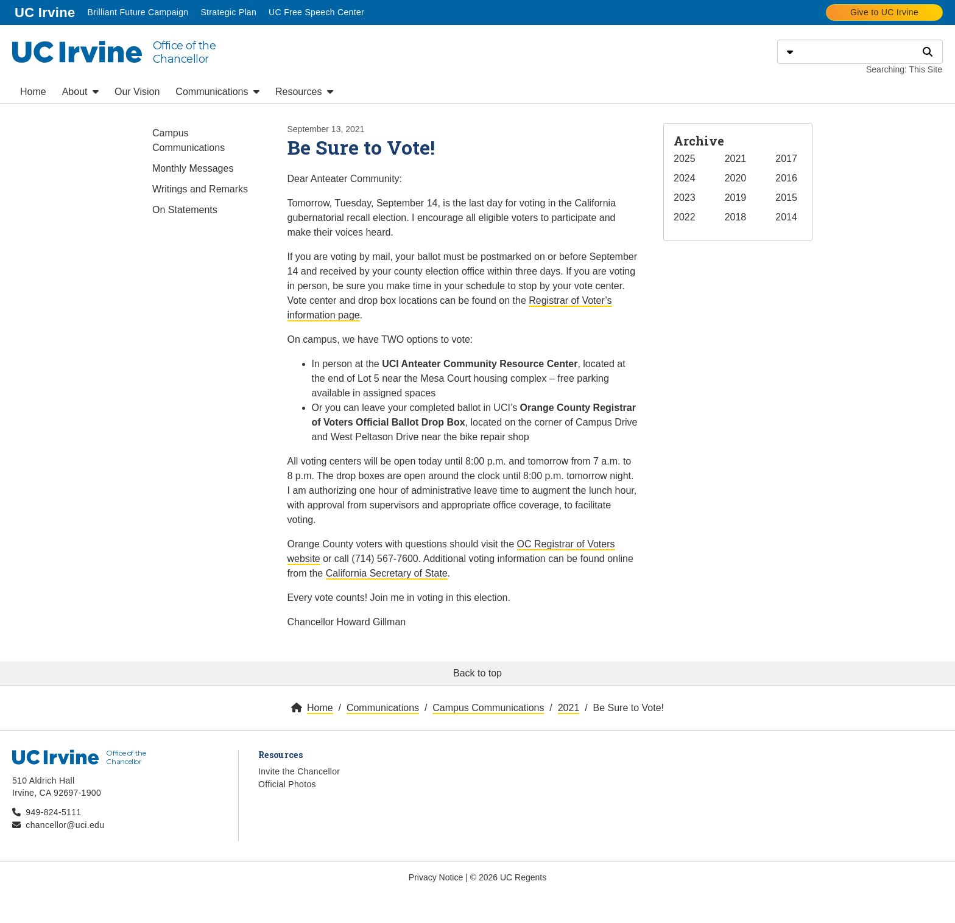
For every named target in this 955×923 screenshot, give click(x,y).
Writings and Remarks (200, 189)
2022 (685, 217)
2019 (736, 197)
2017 (786, 158)
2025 (685, 158)
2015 (786, 197)
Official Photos (287, 784)
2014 (786, 217)
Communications (217, 91)
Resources (304, 91)
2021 (736, 158)
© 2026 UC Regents (508, 877)
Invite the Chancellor (299, 771)
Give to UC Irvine (884, 12)
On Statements (184, 210)
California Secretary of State (387, 573)
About (80, 91)
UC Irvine (46, 11)
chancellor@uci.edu (65, 825)
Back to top (477, 673)
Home (33, 91)
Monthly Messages (192, 168)
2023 (685, 197)
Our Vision (137, 91)
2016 (786, 178)
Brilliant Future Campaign (137, 12)
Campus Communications (188, 140)
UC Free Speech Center (316, 12)
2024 (685, 178)
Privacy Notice (436, 877)
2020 (736, 178)
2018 (736, 217)
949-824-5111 (53, 812)
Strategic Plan (228, 12)
